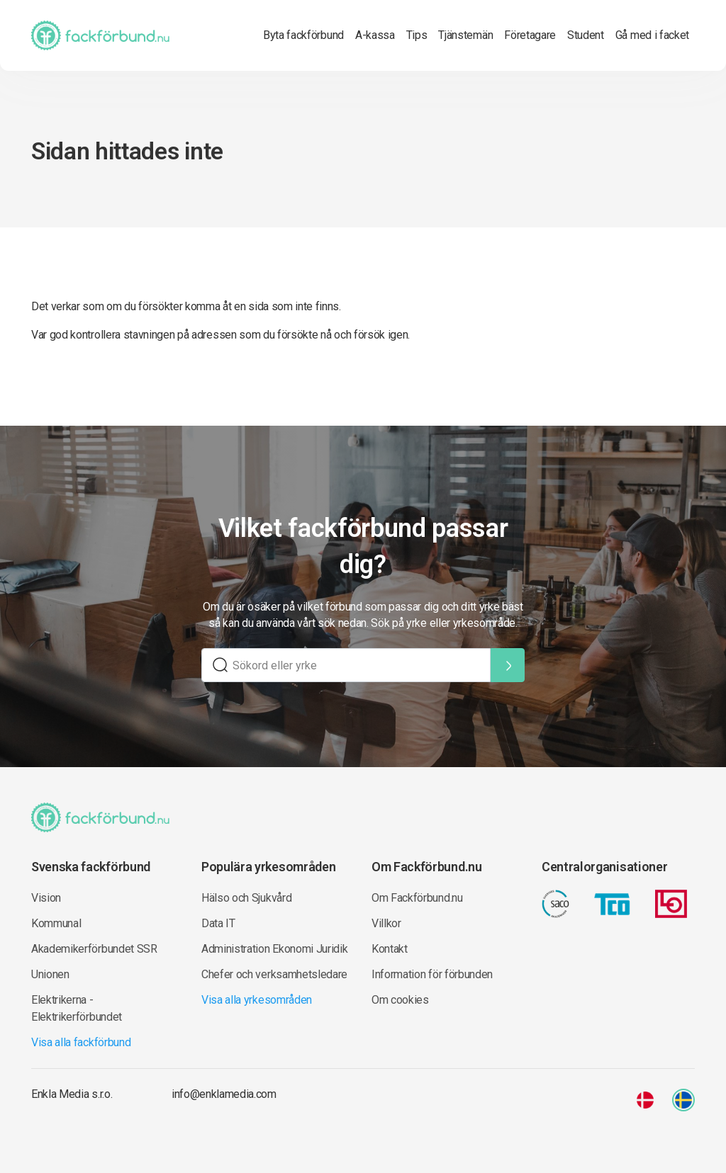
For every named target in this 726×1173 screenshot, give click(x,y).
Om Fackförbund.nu (417, 898)
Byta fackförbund (303, 35)
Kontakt (390, 949)
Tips (417, 35)
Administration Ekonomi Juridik (274, 949)
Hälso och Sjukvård (246, 898)
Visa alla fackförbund (80, 1042)
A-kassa (375, 35)
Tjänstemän (465, 35)
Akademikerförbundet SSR (94, 949)
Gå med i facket (652, 35)
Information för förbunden (432, 974)
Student (585, 35)
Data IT (218, 923)
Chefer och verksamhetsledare (274, 974)
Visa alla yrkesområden (256, 1000)
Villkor (386, 923)
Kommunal (56, 923)
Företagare (530, 35)
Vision (46, 898)
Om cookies (400, 1000)
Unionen (50, 974)
